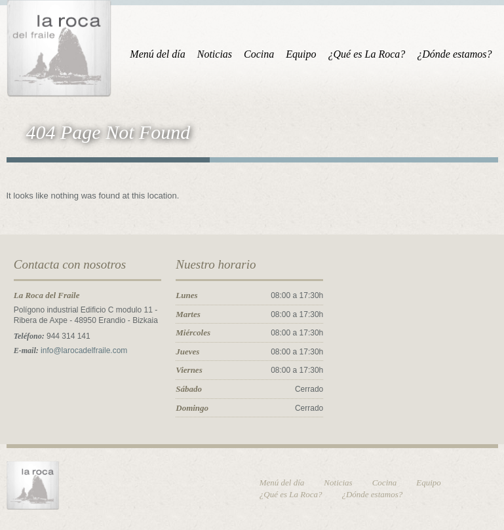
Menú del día (157, 54)
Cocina (259, 54)
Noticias (214, 54)
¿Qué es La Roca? (367, 54)
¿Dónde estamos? (454, 54)
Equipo (301, 54)
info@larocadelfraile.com (84, 350)
